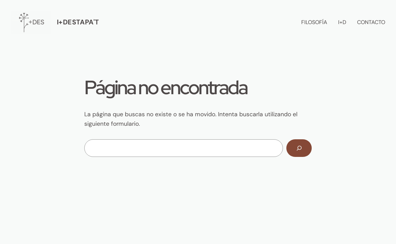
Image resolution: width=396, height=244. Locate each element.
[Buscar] (299, 148)
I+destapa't (78, 22)
